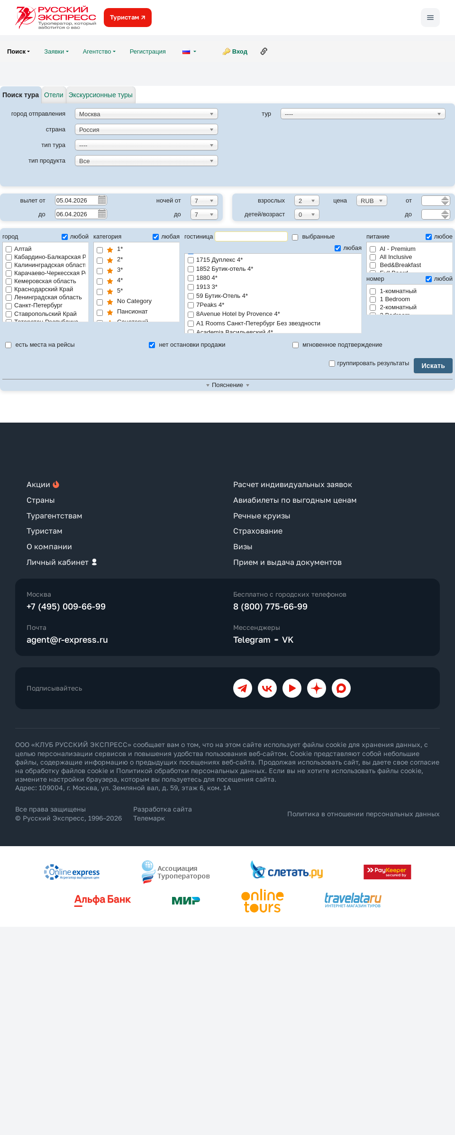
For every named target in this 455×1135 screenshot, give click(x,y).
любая (166, 236)
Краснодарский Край (39, 289)
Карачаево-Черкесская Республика (46, 273)
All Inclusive (391, 256)
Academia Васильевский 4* (273, 333)
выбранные (313, 236)
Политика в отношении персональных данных (363, 814)
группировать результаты (369, 363)
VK (288, 639)
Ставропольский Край (41, 313)
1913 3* (273, 287)
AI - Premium (393, 248)
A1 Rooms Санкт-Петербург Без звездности (273, 324)
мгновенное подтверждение (337, 344)
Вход (239, 51)
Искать (433, 365)
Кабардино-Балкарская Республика (46, 256)
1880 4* (273, 278)
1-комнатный (393, 291)
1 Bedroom (390, 299)
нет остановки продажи (187, 344)
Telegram (252, 639)
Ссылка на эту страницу (264, 51)
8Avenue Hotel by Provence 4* (273, 314)
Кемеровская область (41, 281)
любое (439, 236)
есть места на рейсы (40, 344)
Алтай (19, 248)
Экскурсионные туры (101, 95)
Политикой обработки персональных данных (190, 770)
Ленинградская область (44, 297)
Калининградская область (46, 264)
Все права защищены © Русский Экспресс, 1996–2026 (68, 813)
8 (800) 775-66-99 (270, 606)
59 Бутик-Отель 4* (273, 296)
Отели (53, 95)
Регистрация (148, 51)
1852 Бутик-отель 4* (273, 269)
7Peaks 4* (273, 305)
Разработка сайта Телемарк (162, 813)
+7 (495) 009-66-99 (66, 606)
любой (75, 236)
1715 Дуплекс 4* (273, 260)
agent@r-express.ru (67, 639)
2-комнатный (393, 307)
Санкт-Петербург (34, 305)
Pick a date (101, 199)
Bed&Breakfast (395, 264)
